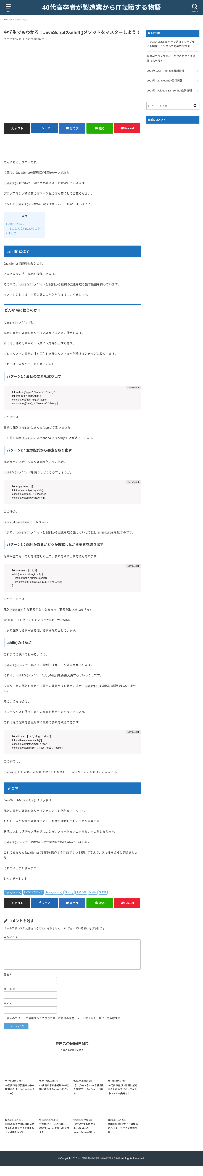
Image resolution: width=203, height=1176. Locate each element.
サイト (8, 1013)
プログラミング (35, 901)
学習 (94, 901)
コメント (11, 946)
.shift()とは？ (15, 232)
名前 (8, 984)
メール (9, 998)
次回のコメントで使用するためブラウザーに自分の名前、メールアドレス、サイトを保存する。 (65, 1027)
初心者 (82, 901)
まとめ (11, 242)
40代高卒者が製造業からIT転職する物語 (101, 12)
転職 (104, 901)
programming (14, 901)
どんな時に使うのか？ (26, 237)
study (70, 901)
